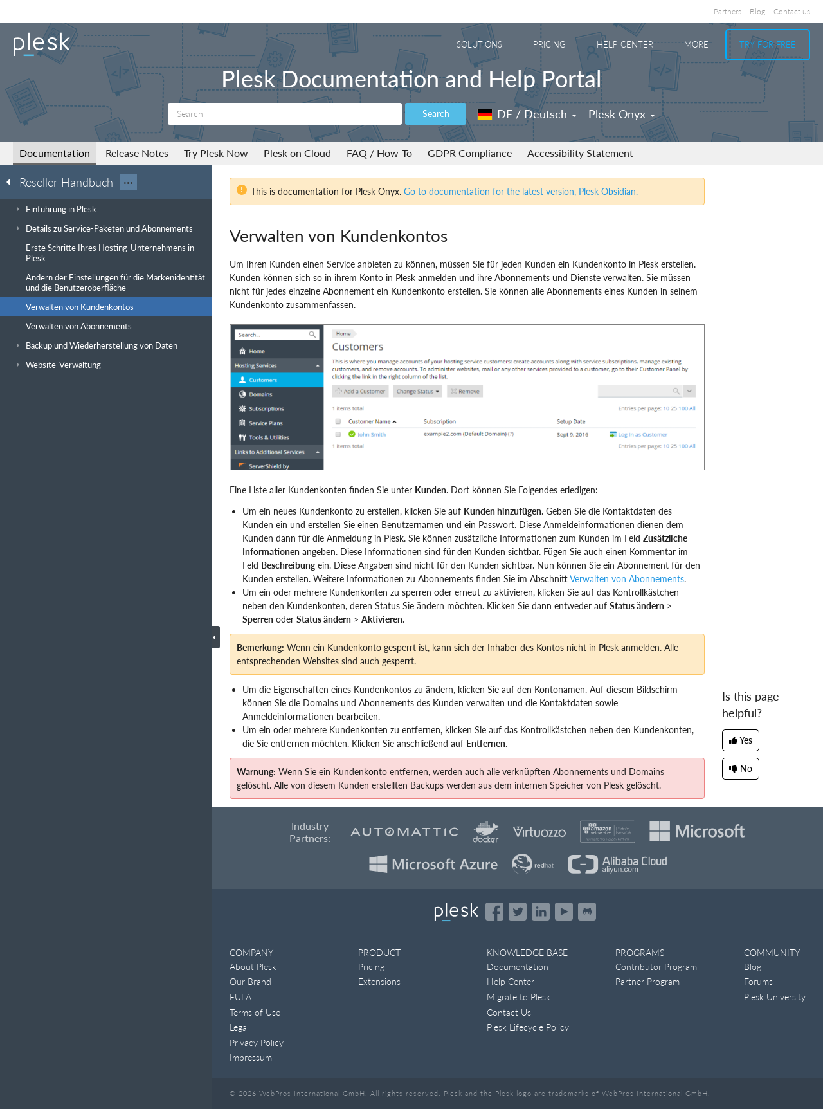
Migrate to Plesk (518, 996)
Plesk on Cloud (297, 153)
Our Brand (250, 981)
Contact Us (509, 1012)
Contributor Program (656, 966)
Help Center (625, 44)
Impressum (251, 1057)
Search (435, 113)
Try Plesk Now (216, 153)
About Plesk (253, 966)
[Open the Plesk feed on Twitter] (518, 912)
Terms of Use (255, 1012)
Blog (757, 11)
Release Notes (136, 153)
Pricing (549, 44)
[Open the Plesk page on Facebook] (494, 912)
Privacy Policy (257, 1042)
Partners (727, 11)
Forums (758, 981)
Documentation (54, 153)
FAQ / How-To (379, 153)
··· (128, 182)
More (696, 44)
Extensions (379, 981)
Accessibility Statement (580, 153)
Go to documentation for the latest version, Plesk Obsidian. (521, 191)
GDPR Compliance (470, 153)
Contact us (791, 11)
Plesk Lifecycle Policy (528, 1027)
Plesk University (775, 996)
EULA (240, 996)
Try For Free (767, 44)
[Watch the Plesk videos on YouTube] (564, 912)
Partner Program (647, 981)
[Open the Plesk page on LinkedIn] (541, 912)
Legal (239, 1027)
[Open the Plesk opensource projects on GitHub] (587, 912)
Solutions (479, 44)
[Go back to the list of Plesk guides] (12, 181)
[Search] (285, 114)
